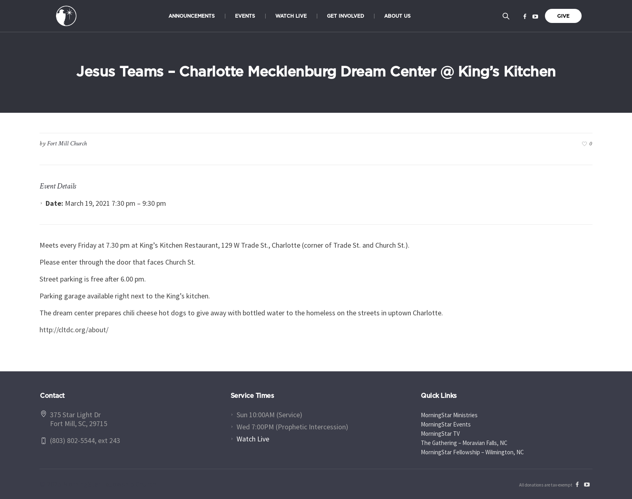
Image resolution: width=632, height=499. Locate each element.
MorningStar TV (440, 433)
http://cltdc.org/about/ (74, 329)
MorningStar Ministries (449, 415)
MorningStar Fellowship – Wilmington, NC (472, 452)
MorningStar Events (446, 424)
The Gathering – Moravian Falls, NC (464, 443)
